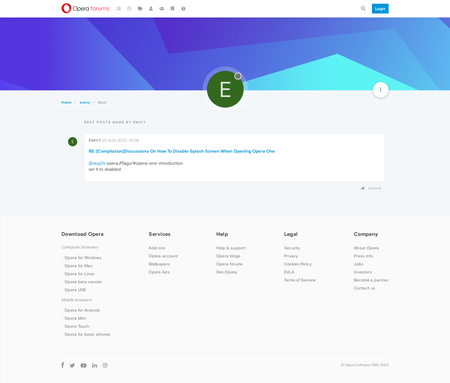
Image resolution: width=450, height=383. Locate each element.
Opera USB (75, 289)
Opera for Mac (79, 265)
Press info (363, 256)
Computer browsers (79, 247)
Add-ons (157, 248)
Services (159, 234)
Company (366, 234)
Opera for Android (82, 310)
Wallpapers (159, 264)
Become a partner (371, 280)
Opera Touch (77, 326)
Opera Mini (75, 318)
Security (292, 248)
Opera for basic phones (87, 334)
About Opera (366, 248)
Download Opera (82, 234)
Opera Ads (159, 272)
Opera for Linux (79, 273)
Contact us (364, 288)
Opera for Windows (83, 257)
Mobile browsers (76, 300)
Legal (291, 234)
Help (222, 234)
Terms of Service (300, 280)
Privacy (291, 256)
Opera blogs (228, 256)
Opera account (163, 256)
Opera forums (229, 264)
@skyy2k (97, 163)
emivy (95, 140)
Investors (363, 272)
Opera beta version (83, 281)
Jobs (358, 264)
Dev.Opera (226, 272)
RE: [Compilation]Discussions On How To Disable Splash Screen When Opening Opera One (182, 151)
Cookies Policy (298, 264)
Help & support (231, 248)
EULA (289, 272)
